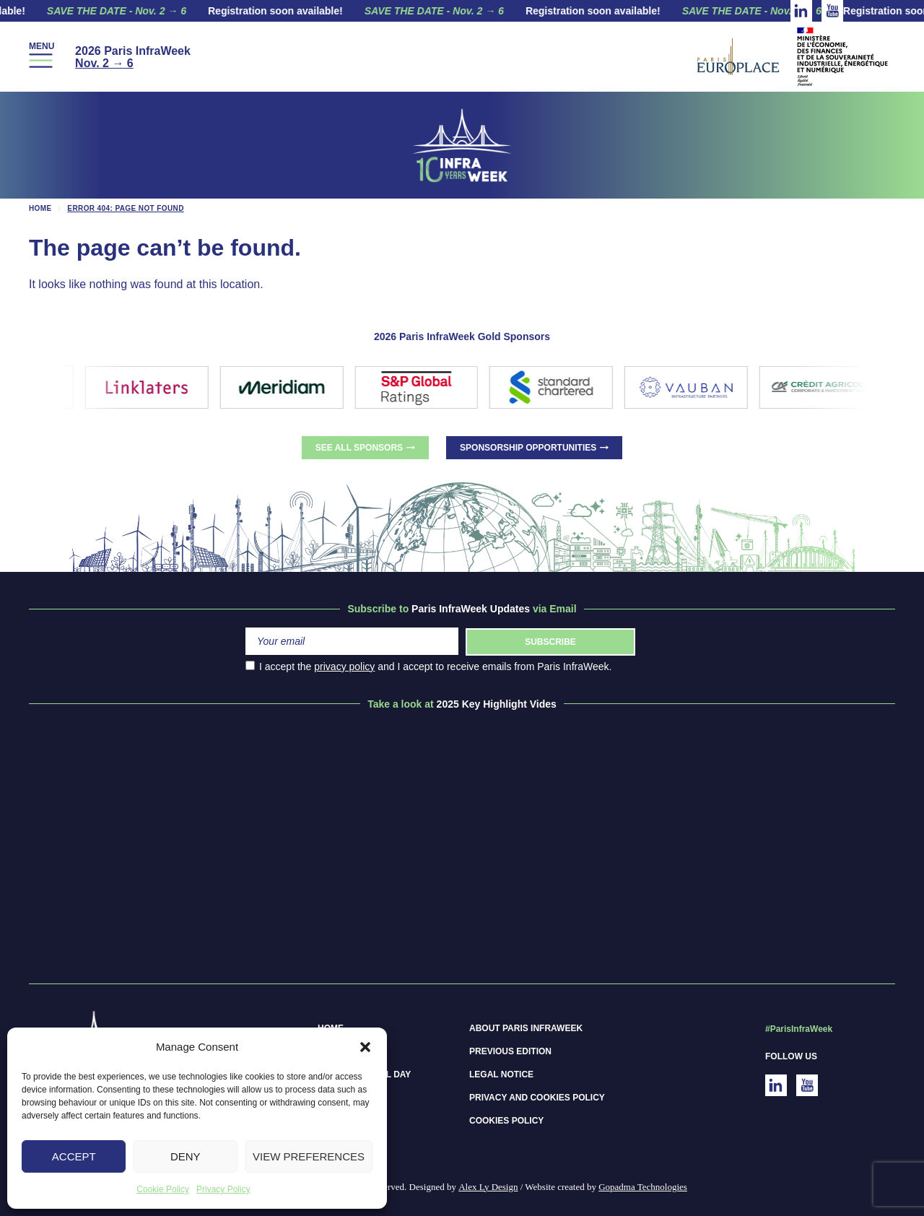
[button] (365, 1047)
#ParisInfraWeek (798, 1029)
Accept (74, 1156)
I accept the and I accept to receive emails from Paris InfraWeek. (428, 666)
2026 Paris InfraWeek (133, 57)
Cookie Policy (162, 1189)
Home (40, 208)
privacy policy (344, 666)
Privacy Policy (223, 1189)
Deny (185, 1156)
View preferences (309, 1156)
